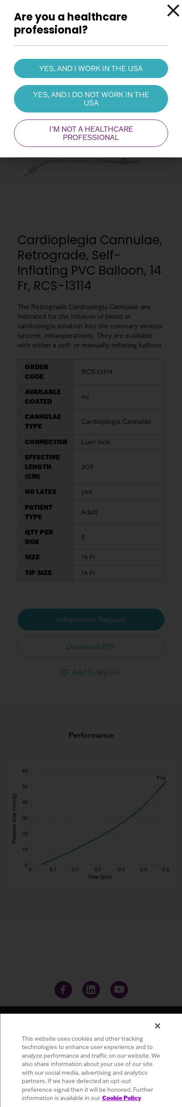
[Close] (173, 10)
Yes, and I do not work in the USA (91, 98)
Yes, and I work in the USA (91, 68)
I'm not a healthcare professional (91, 133)
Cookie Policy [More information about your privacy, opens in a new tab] (121, 1097)
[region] (91, 1060)
